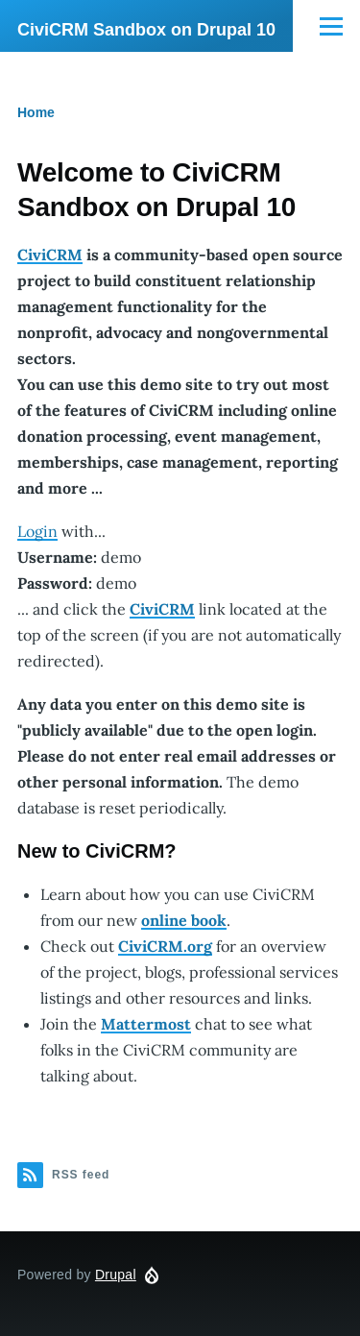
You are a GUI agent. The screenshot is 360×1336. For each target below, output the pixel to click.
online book (184, 920)
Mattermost (146, 1023)
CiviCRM (50, 254)
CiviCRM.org (165, 946)
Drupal (115, 1274)
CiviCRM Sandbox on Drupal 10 (146, 29)
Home (36, 112)
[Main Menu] (331, 26)
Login (37, 531)
